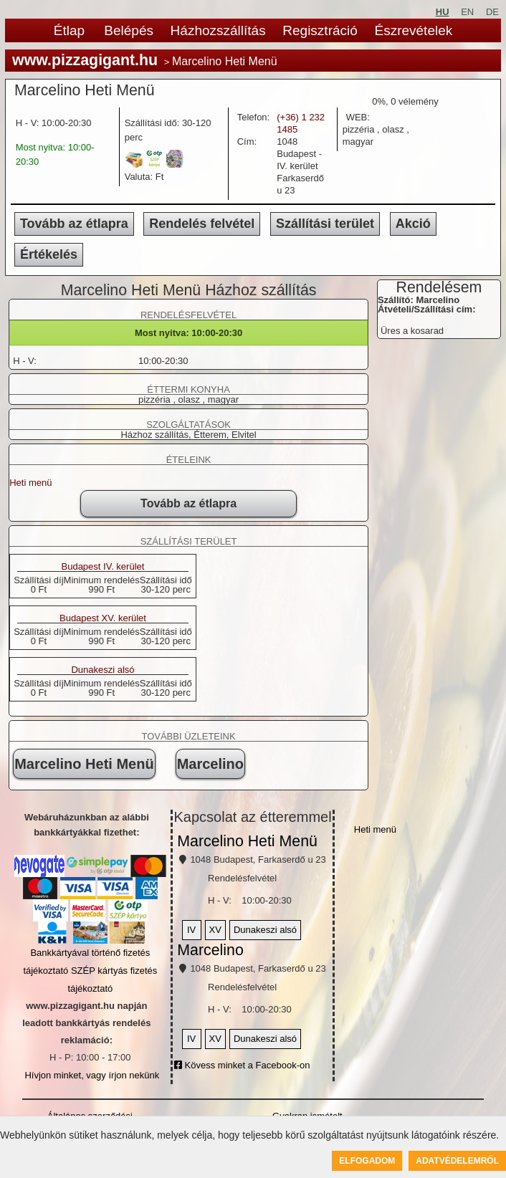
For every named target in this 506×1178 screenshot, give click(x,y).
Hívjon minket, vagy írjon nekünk (91, 1075)
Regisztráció (320, 30)
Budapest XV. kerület (102, 618)
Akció (413, 223)
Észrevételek (413, 30)
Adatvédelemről (457, 1161)
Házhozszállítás (218, 30)
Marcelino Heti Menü (83, 764)
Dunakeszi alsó (102, 670)
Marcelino (210, 764)
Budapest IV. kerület (103, 567)
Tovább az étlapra (74, 223)
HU (442, 11)
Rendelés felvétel (201, 223)
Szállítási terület (325, 223)
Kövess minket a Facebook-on (242, 1065)
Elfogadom (367, 1161)
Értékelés (48, 254)
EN (467, 11)
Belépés (128, 30)
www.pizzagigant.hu (85, 60)
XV (215, 929)
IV (191, 929)
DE (492, 11)
